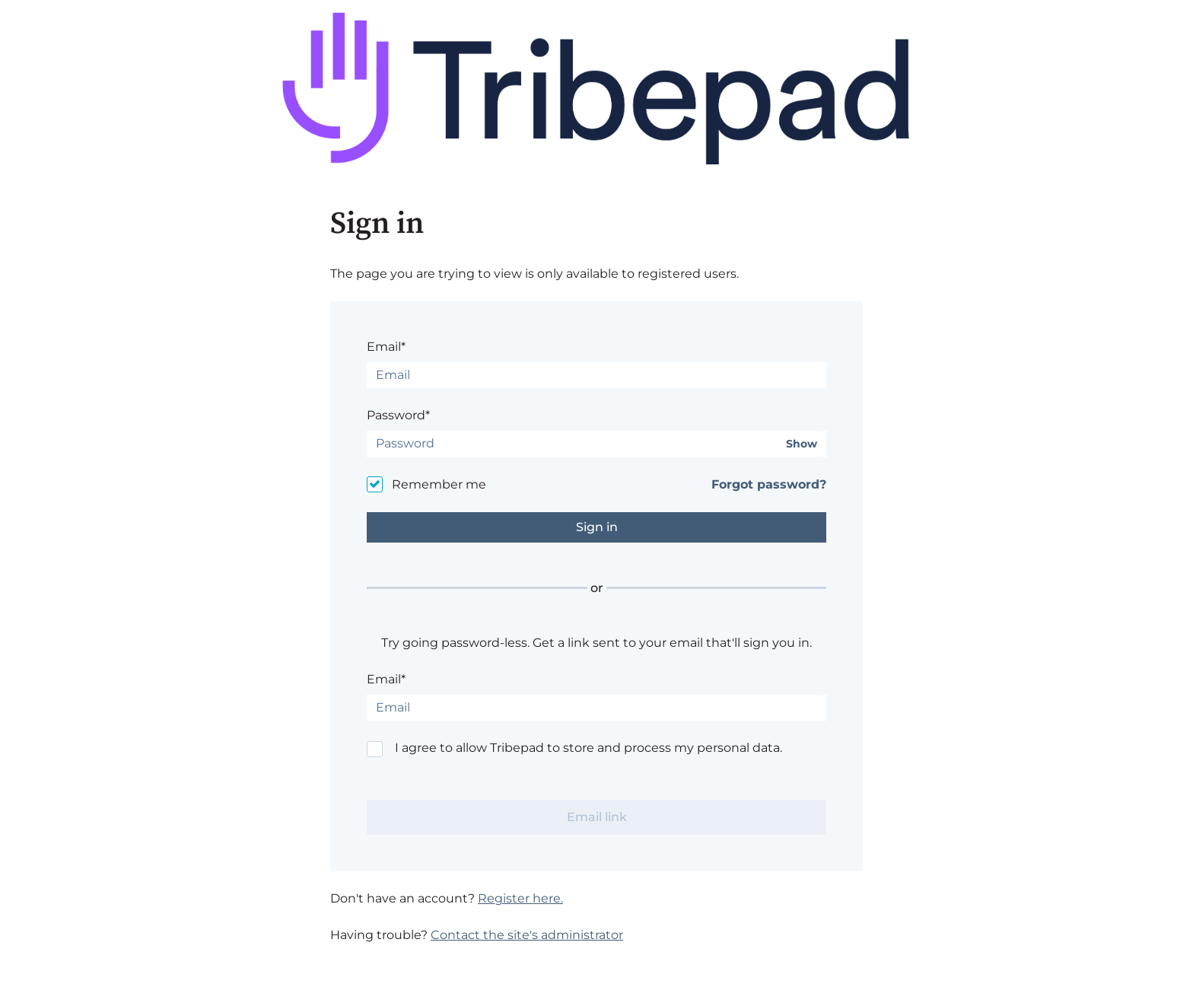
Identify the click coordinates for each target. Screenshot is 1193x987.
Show (801, 444)
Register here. (520, 898)
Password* (398, 415)
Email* (386, 346)
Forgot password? (768, 484)
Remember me (439, 484)
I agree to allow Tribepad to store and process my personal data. (588, 747)
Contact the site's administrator (527, 935)
